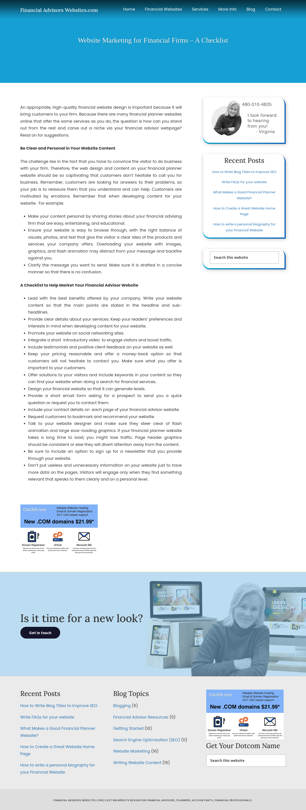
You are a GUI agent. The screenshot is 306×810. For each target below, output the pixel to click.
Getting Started (128, 728)
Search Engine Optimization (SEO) (146, 740)
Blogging (122, 705)
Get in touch (40, 632)
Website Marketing (131, 751)
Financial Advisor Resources (140, 717)
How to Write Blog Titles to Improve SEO (244, 171)
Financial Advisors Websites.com (59, 10)
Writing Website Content (137, 762)
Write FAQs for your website (244, 182)
